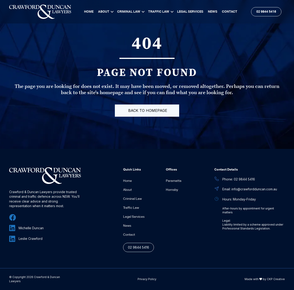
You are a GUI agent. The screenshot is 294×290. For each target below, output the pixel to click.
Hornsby (172, 189)
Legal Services (133, 216)
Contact (129, 234)
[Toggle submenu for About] (112, 12)
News (127, 225)
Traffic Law (131, 207)
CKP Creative (276, 279)
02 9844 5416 (138, 247)
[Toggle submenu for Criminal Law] (143, 12)
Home (127, 181)
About (127, 189)
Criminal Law (132, 198)
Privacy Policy (147, 279)
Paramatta (173, 181)
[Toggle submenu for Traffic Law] (172, 12)
